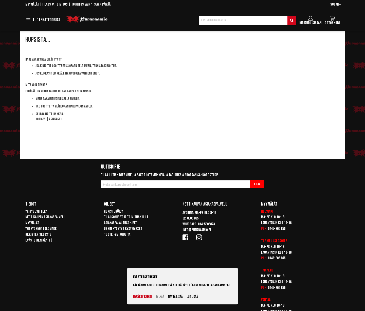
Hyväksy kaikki (142, 297)
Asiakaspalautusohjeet (121, 223)
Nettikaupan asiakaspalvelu (45, 217)
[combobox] (247, 20)
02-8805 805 (190, 218)
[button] (335, 5)
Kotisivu (40, 119)
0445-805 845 (276, 258)
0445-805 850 (276, 228)
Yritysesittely (36, 211)
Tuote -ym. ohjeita (117, 234)
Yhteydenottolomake (41, 228)
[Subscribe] (257, 184)
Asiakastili (56, 119)
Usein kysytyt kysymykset (123, 228)
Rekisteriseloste (38, 234)
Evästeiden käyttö (38, 240)
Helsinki (267, 211)
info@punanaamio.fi (196, 230)
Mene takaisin (44, 99)
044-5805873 (206, 224)
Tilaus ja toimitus (55, 4)
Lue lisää (192, 297)
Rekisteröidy (113, 211)
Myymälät (32, 4)
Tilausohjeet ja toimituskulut (126, 217)
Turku (265, 241)
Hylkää (159, 297)
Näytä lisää (175, 297)
